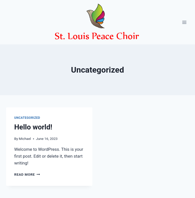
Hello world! (33, 127)
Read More (27, 174)
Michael (25, 139)
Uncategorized (27, 118)
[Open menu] (184, 22)
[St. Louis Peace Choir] (97, 22)
